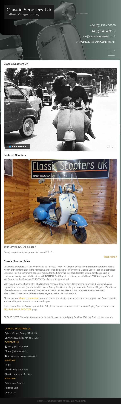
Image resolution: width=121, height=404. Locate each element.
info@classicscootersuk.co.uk (99, 36)
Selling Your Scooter (15, 383)
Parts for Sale (11, 388)
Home (8, 365)
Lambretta (33, 298)
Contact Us (10, 392)
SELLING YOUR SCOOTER (18, 309)
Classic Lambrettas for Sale (18, 374)
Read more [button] (110, 257)
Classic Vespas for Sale (16, 369)
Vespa (22, 298)
